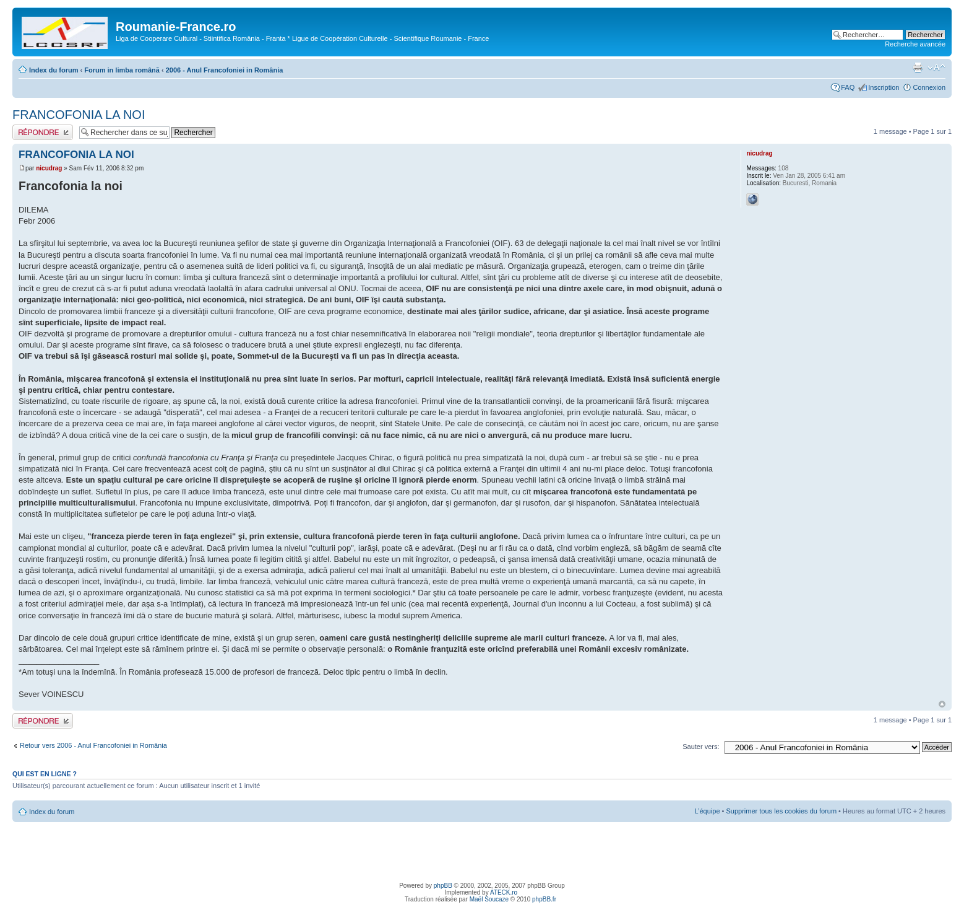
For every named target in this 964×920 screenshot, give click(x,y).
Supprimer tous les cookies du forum (781, 811)
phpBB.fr (544, 899)
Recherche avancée (915, 44)
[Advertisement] (482, 850)
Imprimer (917, 67)
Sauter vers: (700, 746)
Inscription (883, 87)
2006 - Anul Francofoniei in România (224, 70)
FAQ (847, 87)
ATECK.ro (503, 892)
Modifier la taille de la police (936, 67)
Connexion (929, 87)
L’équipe (707, 811)
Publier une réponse (42, 132)
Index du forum (53, 70)
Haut (942, 704)
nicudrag (49, 168)
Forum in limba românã (122, 70)
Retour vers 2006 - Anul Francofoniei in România (93, 745)
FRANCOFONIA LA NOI (78, 114)
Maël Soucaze (489, 899)
